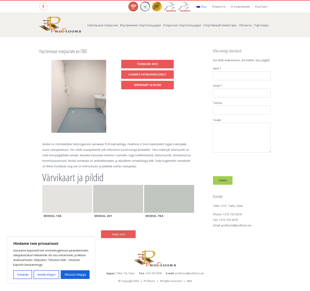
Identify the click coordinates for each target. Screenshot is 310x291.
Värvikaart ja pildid (147, 85)
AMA (189, 281)
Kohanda (22, 274)
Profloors (149, 281)
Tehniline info (147, 64)
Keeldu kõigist (46, 274)
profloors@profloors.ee (236, 225)
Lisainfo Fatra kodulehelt (147, 74)
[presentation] (243, 163)
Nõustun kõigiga (75, 274)
